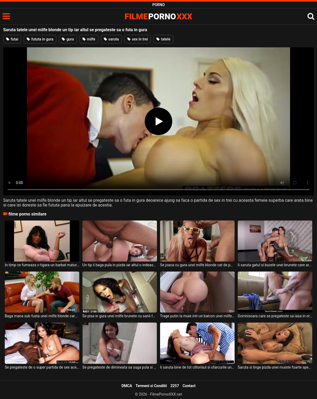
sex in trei (137, 39)
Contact (189, 386)
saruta (111, 39)
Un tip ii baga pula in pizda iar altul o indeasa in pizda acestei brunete (119, 265)
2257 (174, 386)
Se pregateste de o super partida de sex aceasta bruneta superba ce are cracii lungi (42, 367)
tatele (163, 39)
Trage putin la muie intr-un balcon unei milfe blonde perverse (197, 316)
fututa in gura (40, 39)
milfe (88, 39)
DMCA (127, 386)
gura (68, 39)
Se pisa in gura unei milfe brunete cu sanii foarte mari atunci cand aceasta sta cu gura (119, 316)
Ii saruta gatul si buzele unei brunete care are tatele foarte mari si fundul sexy (275, 265)
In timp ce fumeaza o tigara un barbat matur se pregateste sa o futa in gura (42, 265)
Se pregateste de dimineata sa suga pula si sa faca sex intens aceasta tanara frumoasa (119, 367)
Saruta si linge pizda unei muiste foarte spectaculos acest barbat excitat (275, 367)
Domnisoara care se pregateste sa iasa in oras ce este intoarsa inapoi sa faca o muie (275, 316)
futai (12, 39)
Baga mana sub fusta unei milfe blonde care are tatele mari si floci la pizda (42, 316)
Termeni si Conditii (151, 386)
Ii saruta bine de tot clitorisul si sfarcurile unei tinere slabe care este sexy (197, 367)
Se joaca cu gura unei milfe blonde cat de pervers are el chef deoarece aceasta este (197, 265)
